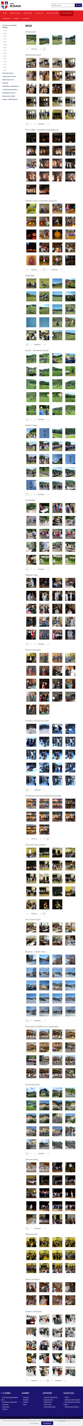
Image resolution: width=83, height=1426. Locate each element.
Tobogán (25, 1402)
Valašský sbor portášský (72, 1406)
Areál (24, 1404)
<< (27, 49)
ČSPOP (67, 1397)
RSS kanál (5, 1404)
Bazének (25, 1399)
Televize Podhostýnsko (50, 1397)
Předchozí (34, 49)
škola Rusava (48, 1402)
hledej (78, 5)
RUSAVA (15, 5)
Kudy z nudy (47, 1404)
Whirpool (26, 1397)
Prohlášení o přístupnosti (9, 1402)
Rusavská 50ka (48, 1399)
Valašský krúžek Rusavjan (72, 1399)
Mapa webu (5, 1406)
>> (48, 124)
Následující (41, 124)
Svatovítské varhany (50, 1406)
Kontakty (5, 1409)
